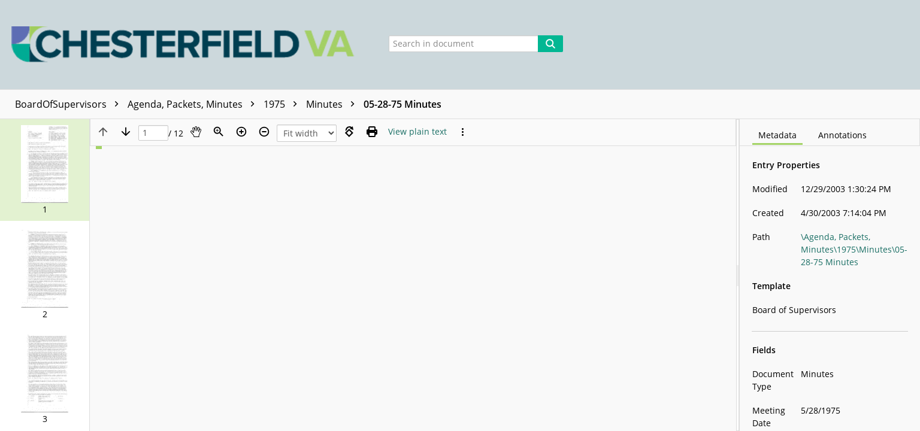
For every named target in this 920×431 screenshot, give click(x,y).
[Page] (153, 133)
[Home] (186, 44)
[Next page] (126, 132)
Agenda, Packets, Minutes (194, 104)
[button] (44, 170)
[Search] (550, 43)
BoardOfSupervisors (70, 104)
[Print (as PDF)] (372, 132)
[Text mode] (417, 131)
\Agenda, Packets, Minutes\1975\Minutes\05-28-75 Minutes (854, 249)
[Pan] (196, 132)
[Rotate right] (349, 132)
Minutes (333, 104)
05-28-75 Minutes (402, 104)
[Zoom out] (264, 132)
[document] (830, 275)
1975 (283, 104)
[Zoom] (218, 132)
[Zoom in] (241, 132)
